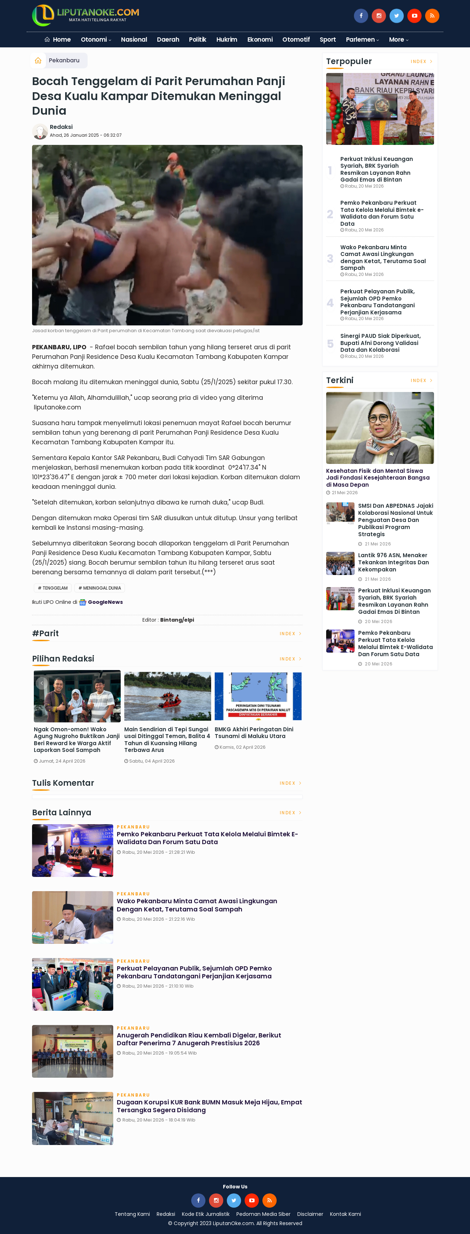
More (396, 39)
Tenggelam (55, 588)
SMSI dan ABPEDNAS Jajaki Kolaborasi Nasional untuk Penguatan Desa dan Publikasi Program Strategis (395, 520)
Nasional (134, 39)
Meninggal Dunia (102, 588)
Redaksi (61, 127)
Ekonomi (259, 39)
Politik (197, 39)
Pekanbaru (64, 60)
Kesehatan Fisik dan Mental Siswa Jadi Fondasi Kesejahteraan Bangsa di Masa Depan (378, 477)
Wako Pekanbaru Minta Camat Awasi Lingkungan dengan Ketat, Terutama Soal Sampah (199, 906)
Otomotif (296, 39)
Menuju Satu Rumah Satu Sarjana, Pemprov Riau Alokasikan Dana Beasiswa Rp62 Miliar (162, 740)
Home (57, 39)
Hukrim (226, 39)
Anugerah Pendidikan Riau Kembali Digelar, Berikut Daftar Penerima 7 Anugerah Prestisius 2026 (201, 1039)
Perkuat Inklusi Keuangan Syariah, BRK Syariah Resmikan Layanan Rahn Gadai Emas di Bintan (376, 169)
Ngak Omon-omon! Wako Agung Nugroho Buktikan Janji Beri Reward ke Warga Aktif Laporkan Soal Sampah (258, 740)
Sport (328, 39)
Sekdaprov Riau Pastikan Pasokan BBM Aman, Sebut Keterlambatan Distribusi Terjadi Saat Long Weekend (73, 740)
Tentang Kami (132, 1214)
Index (291, 634)
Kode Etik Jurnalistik (206, 1214)
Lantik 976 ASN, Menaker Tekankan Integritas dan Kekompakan (393, 562)
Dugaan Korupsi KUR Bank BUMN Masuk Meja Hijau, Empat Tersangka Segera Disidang (200, 1106)
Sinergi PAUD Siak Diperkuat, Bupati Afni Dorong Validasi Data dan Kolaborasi (380, 343)
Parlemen (360, 39)
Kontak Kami (345, 1214)
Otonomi (94, 39)
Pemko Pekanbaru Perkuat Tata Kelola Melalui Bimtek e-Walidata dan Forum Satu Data (209, 839)
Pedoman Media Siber (263, 1214)
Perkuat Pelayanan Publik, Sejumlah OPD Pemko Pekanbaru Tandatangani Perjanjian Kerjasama (196, 972)
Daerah (168, 39)
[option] (77, 719)
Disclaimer (310, 1214)
